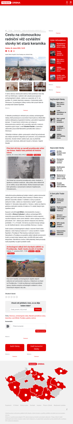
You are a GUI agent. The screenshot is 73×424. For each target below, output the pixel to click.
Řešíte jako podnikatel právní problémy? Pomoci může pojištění (61, 203)
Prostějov (23, 318)
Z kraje (10, 30)
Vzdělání (38, 251)
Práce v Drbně (47, 405)
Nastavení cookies (59, 405)
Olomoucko (17, 30)
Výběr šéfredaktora (58, 40)
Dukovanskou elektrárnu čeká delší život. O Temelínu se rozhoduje (61, 235)
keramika (8, 318)
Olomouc (12, 316)
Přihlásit (37, 309)
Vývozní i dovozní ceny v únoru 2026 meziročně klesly (61, 218)
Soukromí (8, 405)
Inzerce (39, 405)
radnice (33, 318)
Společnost (29, 155)
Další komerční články (36, 347)
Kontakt (32, 405)
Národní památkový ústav (37, 316)
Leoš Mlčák (15, 318)
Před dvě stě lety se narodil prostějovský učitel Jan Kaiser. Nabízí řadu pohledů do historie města (25, 150)
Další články (15, 346)
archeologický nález (22, 316)
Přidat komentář (40, 331)
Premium (25, 110)
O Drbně (15, 405)
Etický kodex (24, 405)
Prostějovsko (37, 155)
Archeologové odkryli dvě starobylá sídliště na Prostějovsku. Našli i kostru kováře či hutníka (25, 248)
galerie (28, 318)
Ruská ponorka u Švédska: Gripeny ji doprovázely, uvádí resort (61, 210)
